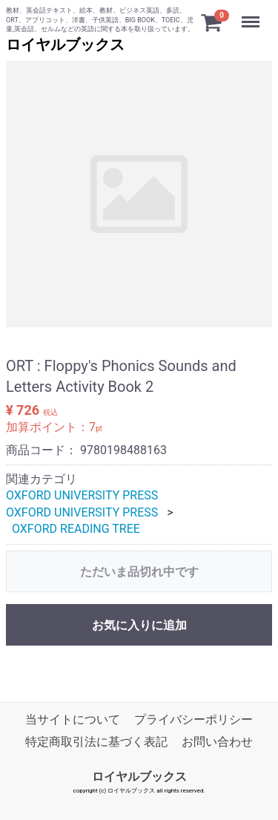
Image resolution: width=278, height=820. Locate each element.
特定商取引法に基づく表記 (96, 742)
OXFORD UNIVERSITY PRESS (82, 495)
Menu (252, 15)
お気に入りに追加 (139, 624)
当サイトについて (72, 719)
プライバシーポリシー (193, 719)
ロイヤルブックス (65, 44)
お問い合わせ (217, 742)
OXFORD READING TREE (76, 529)
